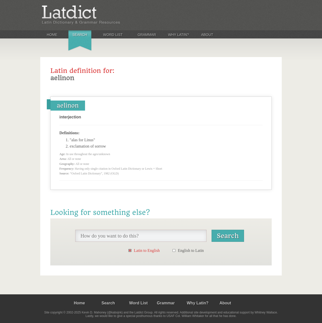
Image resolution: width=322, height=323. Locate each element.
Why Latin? (178, 35)
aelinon (68, 105)
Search (79, 35)
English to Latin (191, 250)
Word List (113, 35)
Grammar (147, 35)
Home (52, 35)
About (207, 35)
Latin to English (147, 250)
